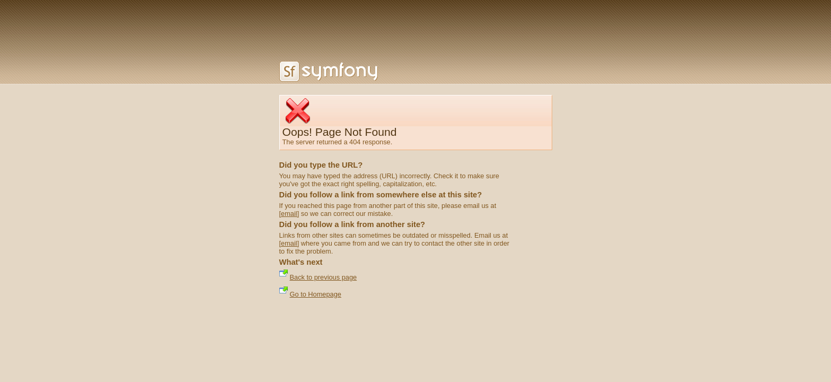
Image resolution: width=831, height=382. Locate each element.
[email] (289, 214)
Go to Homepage (315, 294)
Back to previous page (323, 277)
